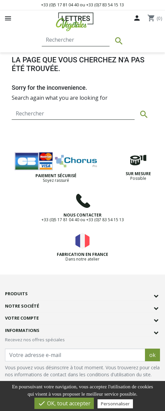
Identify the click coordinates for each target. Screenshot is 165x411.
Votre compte (22, 318)
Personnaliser (115, 404)
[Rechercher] (76, 40)
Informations (22, 330)
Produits (16, 294)
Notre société (22, 306)
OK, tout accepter (64, 403)
